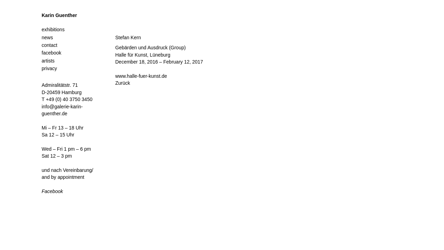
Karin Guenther (59, 15)
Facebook (52, 191)
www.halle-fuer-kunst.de (141, 76)
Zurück (122, 83)
